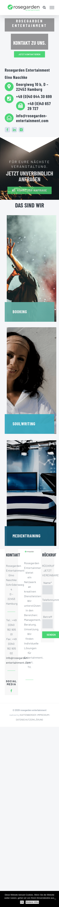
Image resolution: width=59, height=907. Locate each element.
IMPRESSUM (43, 715)
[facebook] (7, 129)
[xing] (21, 129)
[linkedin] (14, 129)
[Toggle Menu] (52, 7)
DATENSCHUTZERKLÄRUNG (29, 719)
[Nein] (55, 899)
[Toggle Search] (44, 7)
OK (21, 902)
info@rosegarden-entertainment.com (11, 660)
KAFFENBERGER (28, 715)
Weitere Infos (32, 902)
